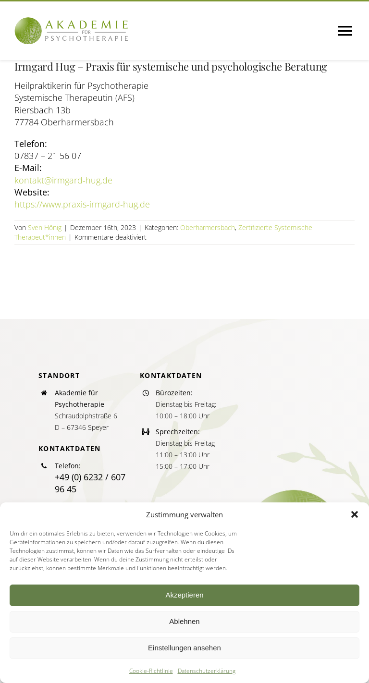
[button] (354, 514)
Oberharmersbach (207, 227)
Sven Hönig (45, 227)
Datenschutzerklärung (206, 671)
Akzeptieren (184, 595)
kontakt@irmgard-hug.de (63, 180)
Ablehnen (184, 621)
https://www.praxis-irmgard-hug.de (82, 204)
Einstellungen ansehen (184, 648)
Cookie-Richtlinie (151, 671)
